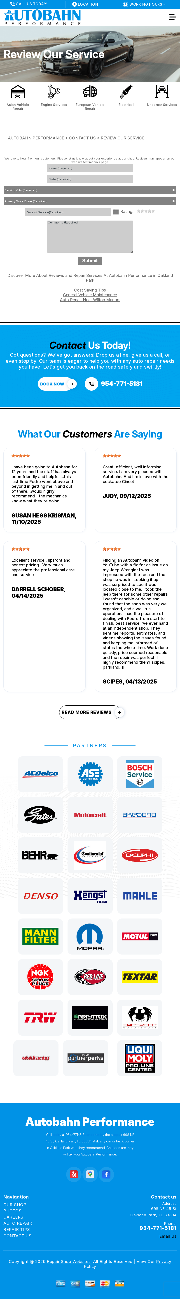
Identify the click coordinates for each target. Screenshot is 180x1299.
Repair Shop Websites (69, 1261)
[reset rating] (135, 211)
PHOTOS (12, 1210)
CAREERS (13, 1217)
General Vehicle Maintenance (90, 294)
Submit (90, 260)
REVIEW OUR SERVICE (123, 138)
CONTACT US (82, 138)
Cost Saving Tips (90, 290)
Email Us (168, 1236)
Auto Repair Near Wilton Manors (90, 299)
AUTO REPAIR (17, 1223)
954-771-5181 (76, 1135)
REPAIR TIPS (16, 1229)
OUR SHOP (14, 1204)
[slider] (146, 211)
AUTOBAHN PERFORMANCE (36, 138)
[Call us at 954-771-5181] (113, 384)
